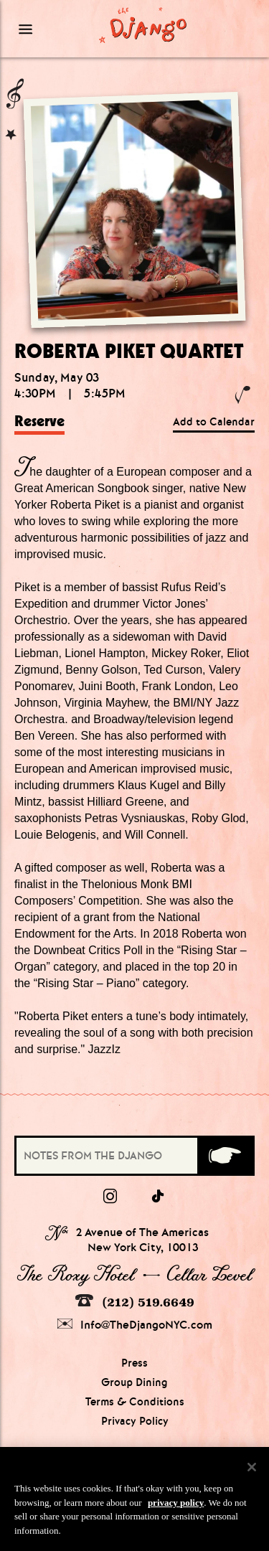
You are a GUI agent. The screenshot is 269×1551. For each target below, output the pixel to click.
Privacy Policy (135, 1421)
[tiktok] (158, 1196)
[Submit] (225, 1156)
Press (134, 1363)
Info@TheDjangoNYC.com (134, 1324)
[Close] (252, 1470)
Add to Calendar (214, 422)
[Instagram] (110, 1196)
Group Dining (134, 1382)
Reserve (39, 421)
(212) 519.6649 (134, 1301)
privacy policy (176, 1506)
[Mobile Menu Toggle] (44, 29)
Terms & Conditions (134, 1402)
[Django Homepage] (143, 24)
